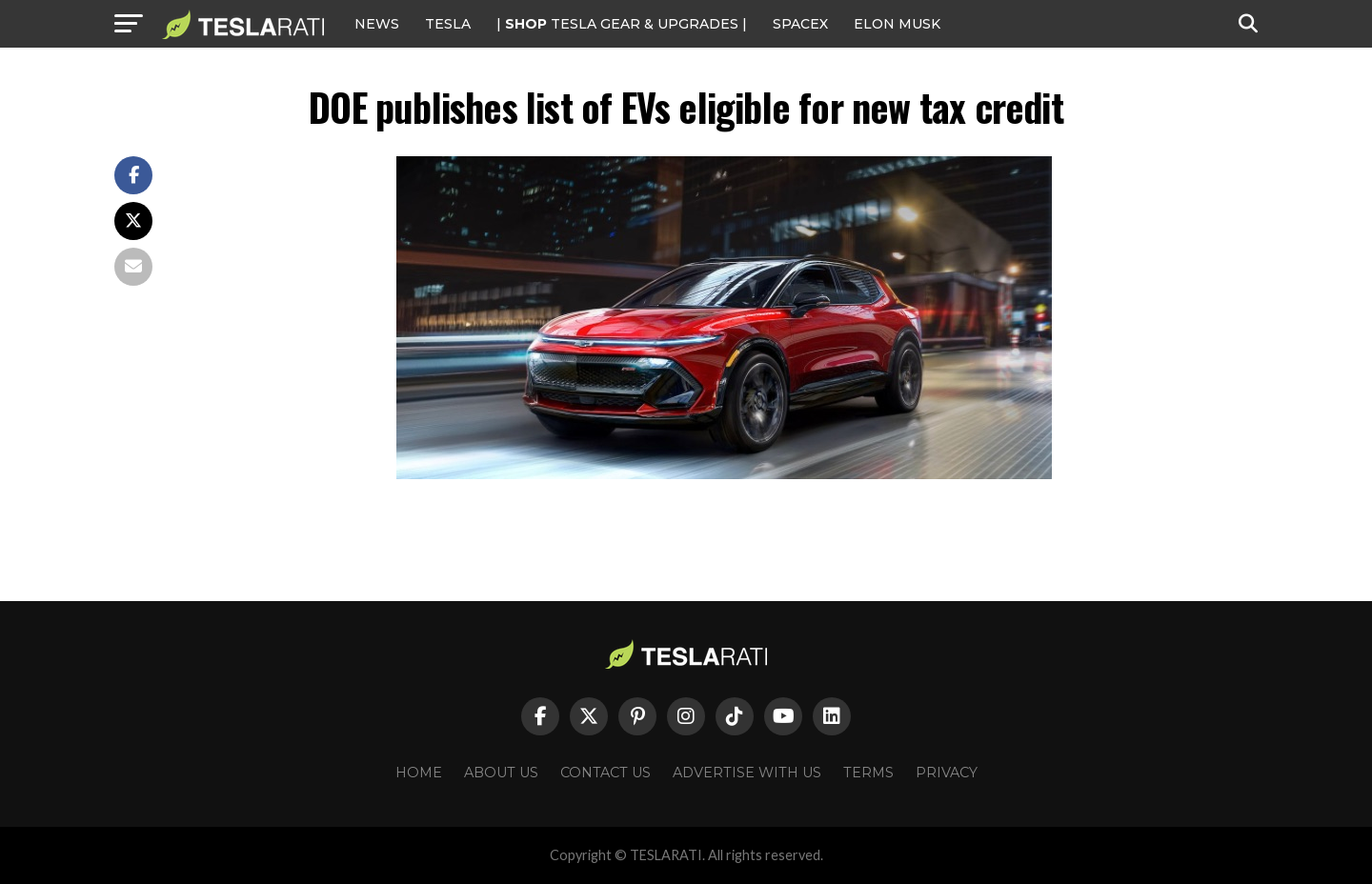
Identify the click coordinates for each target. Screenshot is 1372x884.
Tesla (448, 23)
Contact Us (605, 772)
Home (418, 772)
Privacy (947, 772)
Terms (868, 772)
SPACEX (800, 23)
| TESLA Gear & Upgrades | (621, 23)
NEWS (376, 23)
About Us (501, 772)
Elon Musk (897, 23)
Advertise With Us (747, 772)
